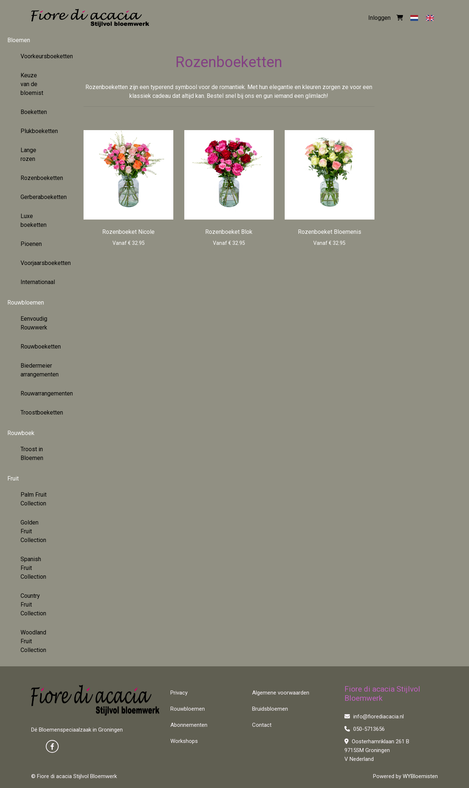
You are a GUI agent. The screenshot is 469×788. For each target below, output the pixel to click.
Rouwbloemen (25, 302)
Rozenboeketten (36, 177)
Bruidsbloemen (270, 709)
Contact (262, 725)
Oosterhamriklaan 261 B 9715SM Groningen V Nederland (376, 750)
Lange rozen (28, 154)
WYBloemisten (420, 776)
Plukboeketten (36, 131)
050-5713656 (364, 729)
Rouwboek (20, 433)
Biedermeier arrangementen (36, 370)
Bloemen (18, 40)
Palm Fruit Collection (34, 499)
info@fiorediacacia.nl (374, 716)
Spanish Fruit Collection (33, 568)
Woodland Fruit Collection (33, 641)
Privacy (179, 692)
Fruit (13, 478)
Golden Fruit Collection (33, 531)
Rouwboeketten (36, 346)
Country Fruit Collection (33, 604)
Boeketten (34, 111)
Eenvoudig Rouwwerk (34, 323)
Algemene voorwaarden (280, 692)
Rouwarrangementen (36, 393)
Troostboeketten (36, 412)
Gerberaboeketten (36, 197)
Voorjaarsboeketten (36, 262)
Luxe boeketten (34, 220)
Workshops (184, 741)
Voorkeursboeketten (36, 56)
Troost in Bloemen (32, 453)
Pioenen (31, 243)
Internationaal (36, 282)
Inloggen (379, 17)
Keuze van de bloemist (32, 84)
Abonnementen (188, 725)
